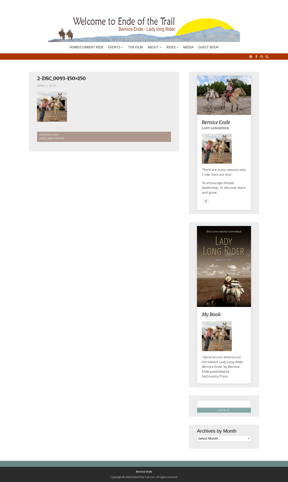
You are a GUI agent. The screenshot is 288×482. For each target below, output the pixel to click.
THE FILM (135, 47)
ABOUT (153, 47)
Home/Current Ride (86, 47)
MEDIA (188, 47)
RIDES (171, 47)
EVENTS (114, 47)
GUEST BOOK (208, 47)
